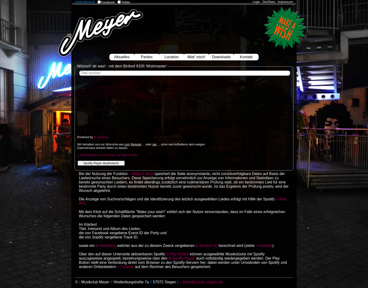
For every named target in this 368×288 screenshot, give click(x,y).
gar (154, 144)
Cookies (265, 246)
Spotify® (102, 137)
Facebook (108, 2)
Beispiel (136, 144)
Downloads (221, 57)
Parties (147, 57)
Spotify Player (183, 258)
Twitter (125, 2)
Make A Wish (142, 174)
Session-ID (208, 246)
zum (127, 144)
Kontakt (246, 57)
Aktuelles (122, 57)
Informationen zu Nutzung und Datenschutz (109, 155)
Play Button (179, 254)
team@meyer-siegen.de (203, 282)
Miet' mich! (196, 57)
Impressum (285, 2)
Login (256, 2)
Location (172, 57)
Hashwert (107, 246)
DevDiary (268, 2)
